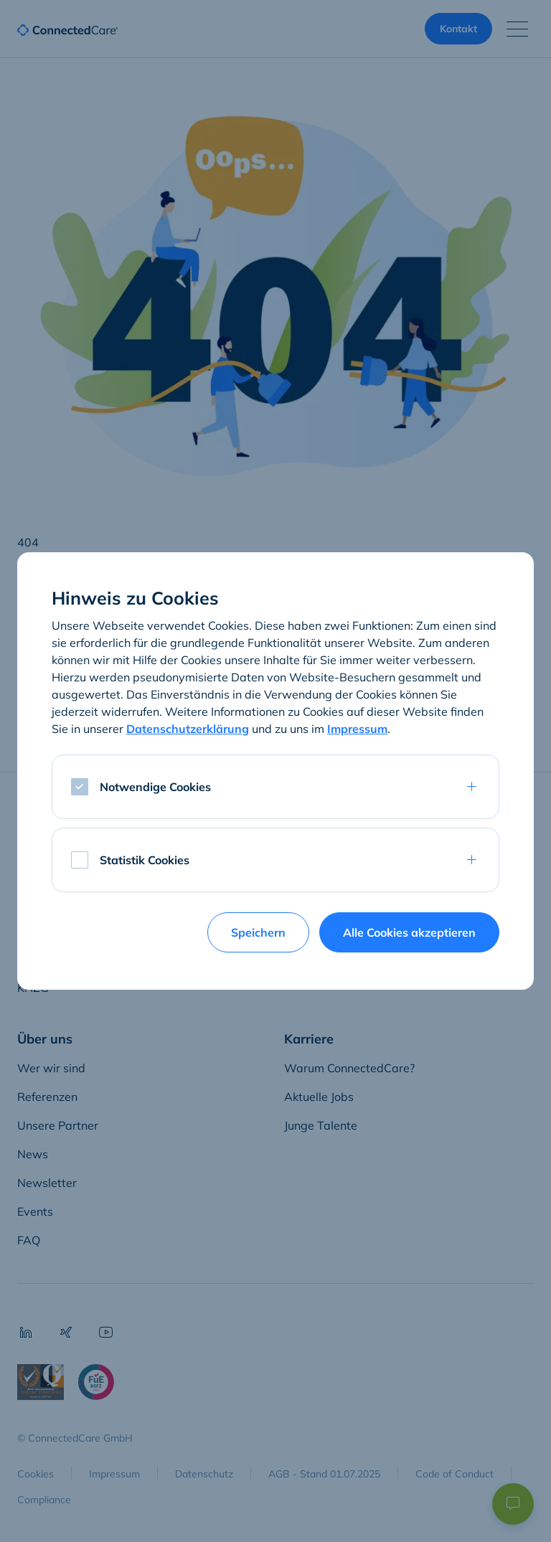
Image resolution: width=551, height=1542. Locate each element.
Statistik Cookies (144, 860)
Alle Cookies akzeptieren (409, 932)
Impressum (357, 729)
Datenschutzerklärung (187, 729)
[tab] (275, 786)
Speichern (258, 932)
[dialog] (275, 771)
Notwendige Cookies (155, 787)
